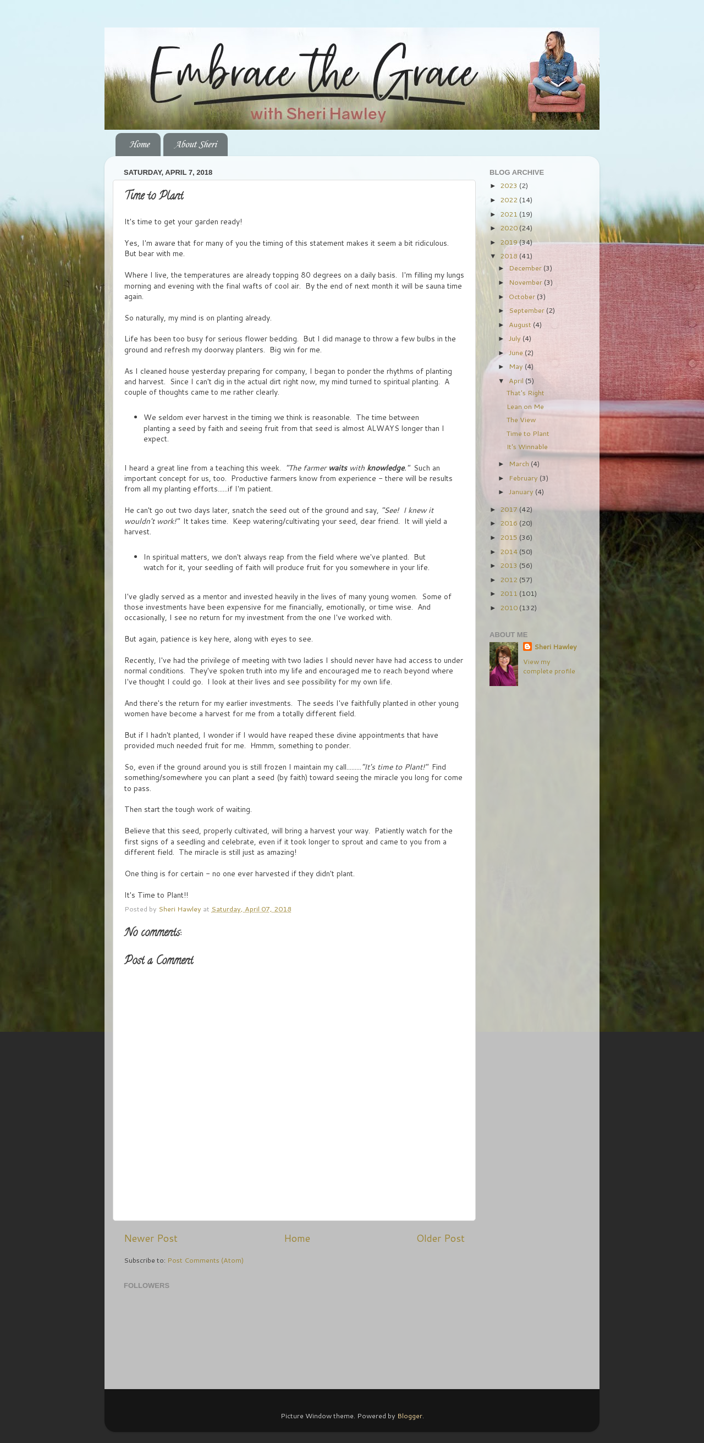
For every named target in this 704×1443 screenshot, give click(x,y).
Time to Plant (528, 433)
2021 (509, 214)
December (526, 268)
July (515, 338)
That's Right (525, 392)
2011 (509, 593)
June (517, 352)
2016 (509, 523)
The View (521, 419)
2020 (509, 228)
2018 (509, 256)
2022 (509, 199)
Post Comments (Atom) (205, 1260)
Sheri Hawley (555, 646)
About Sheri (195, 145)
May (517, 366)
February (524, 478)
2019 (509, 242)
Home (139, 145)
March (520, 463)
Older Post (440, 1238)
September (527, 310)
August (521, 324)
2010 (509, 607)
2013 (509, 565)
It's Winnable (527, 446)
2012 (509, 579)
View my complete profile (549, 666)
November (526, 282)
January (522, 491)
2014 (509, 551)
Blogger (409, 1415)
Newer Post (151, 1238)
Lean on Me (525, 406)
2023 (509, 185)
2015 (509, 537)
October (523, 296)
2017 (509, 509)
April (517, 380)
